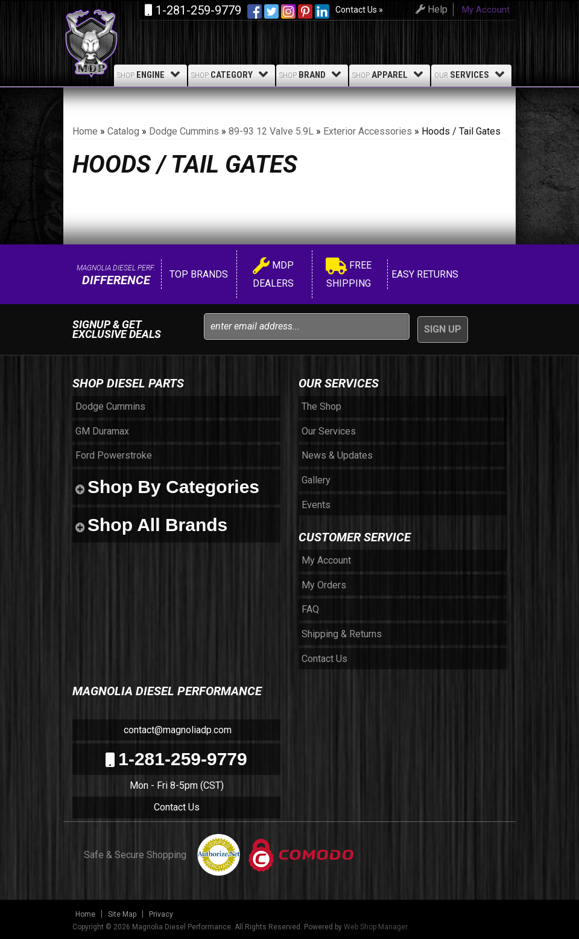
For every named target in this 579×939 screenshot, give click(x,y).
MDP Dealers (273, 274)
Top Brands (197, 274)
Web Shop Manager (375, 927)
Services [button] (471, 74)
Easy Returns (423, 274)
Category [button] (231, 74)
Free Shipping (349, 274)
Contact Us (177, 807)
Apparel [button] (389, 74)
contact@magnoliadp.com (176, 730)
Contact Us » (359, 9)
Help (430, 9)
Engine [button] (150, 74)
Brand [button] (312, 74)
